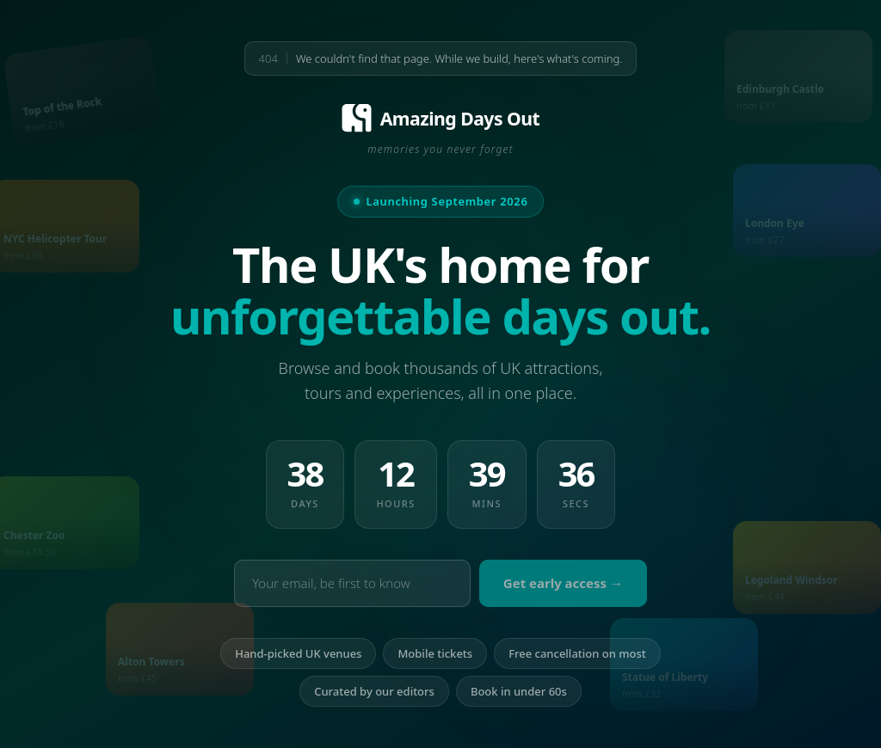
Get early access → (563, 583)
